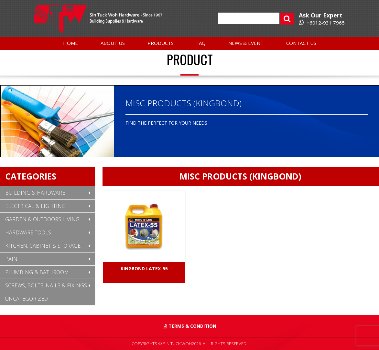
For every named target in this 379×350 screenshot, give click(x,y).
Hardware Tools (28, 232)
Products (160, 43)
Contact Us (301, 43)
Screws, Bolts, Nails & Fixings (46, 285)
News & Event (246, 43)
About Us (113, 43)
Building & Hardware (35, 192)
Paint (12, 258)
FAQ (201, 43)
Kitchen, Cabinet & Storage (43, 245)
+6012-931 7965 (322, 22)
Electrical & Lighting (35, 206)
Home (70, 43)
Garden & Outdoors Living (42, 219)
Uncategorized (26, 298)
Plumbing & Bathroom (37, 272)
